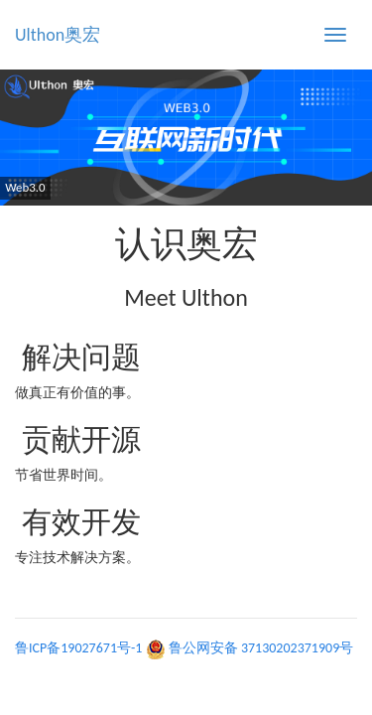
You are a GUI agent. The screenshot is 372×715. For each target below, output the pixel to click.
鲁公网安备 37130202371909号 (261, 648)
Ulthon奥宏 (57, 35)
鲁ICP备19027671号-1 (78, 648)
